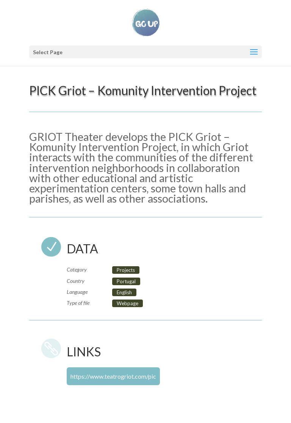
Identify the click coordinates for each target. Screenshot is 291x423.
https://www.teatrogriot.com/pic (113, 376)
